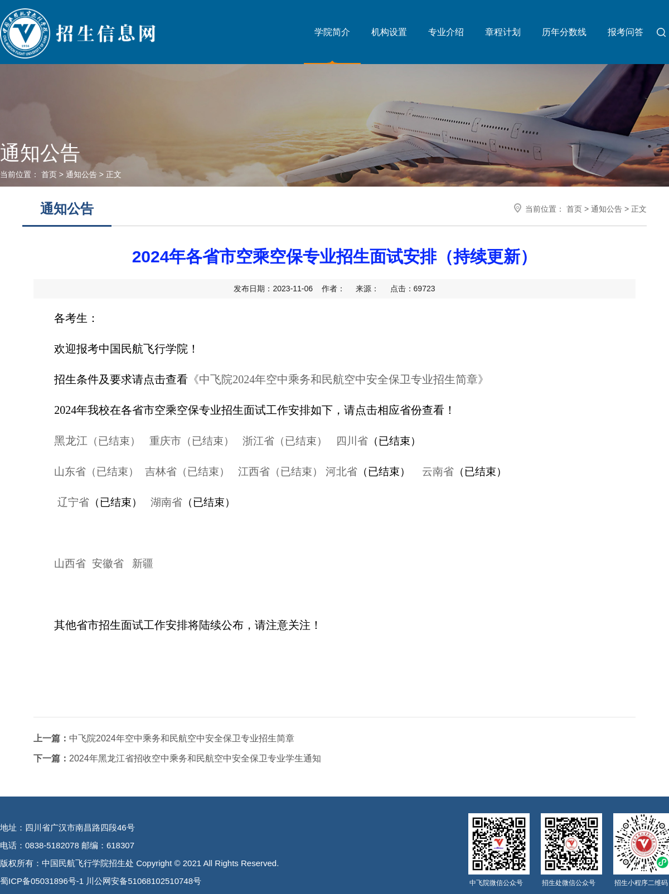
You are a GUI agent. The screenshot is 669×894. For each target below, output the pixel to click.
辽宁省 (73, 502)
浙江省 (285, 441)
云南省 (438, 471)
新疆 (142, 563)
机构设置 (389, 32)
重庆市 (191, 441)
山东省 (96, 471)
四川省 (352, 441)
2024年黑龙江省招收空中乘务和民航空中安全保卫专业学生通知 (177, 758)
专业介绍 (446, 32)
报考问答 (625, 32)
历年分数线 (564, 32)
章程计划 (503, 32)
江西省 (280, 471)
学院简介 (332, 32)
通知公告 (81, 174)
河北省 (341, 471)
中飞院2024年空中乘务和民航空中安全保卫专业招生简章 (163, 738)
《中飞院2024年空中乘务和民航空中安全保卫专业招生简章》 (338, 379)
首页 (49, 174)
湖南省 (166, 502)
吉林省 (187, 471)
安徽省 (108, 563)
